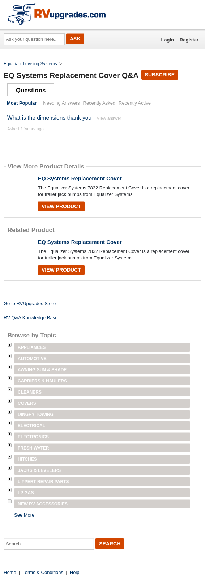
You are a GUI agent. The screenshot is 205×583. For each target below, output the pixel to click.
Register (189, 40)
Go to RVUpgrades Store (30, 303)
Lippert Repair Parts (43, 481)
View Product (61, 206)
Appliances (32, 347)
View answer (109, 118)
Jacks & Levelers (39, 470)
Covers (27, 403)
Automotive (32, 358)
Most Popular (22, 103)
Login (167, 40)
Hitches (27, 459)
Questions (31, 90)
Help (75, 572)
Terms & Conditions (42, 572)
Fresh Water (33, 448)
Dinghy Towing (36, 414)
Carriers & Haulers (42, 380)
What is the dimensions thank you (49, 118)
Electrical (31, 425)
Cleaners (30, 392)
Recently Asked (99, 103)
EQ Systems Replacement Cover (80, 178)
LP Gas (26, 492)
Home (10, 572)
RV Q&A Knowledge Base (30, 317)
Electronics (33, 436)
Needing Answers (61, 103)
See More (24, 515)
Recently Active (135, 103)
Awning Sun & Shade (42, 369)
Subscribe (160, 75)
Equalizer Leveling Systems (30, 63)
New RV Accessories (43, 504)
